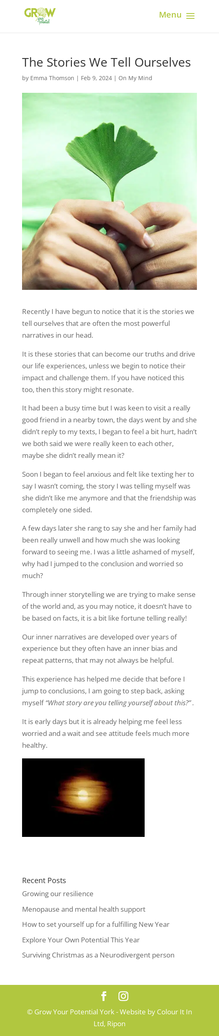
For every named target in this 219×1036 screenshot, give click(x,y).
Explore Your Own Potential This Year (81, 939)
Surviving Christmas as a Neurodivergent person (98, 955)
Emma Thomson (52, 78)
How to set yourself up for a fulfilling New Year (96, 924)
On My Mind (135, 78)
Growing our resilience (58, 893)
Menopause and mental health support (83, 909)
